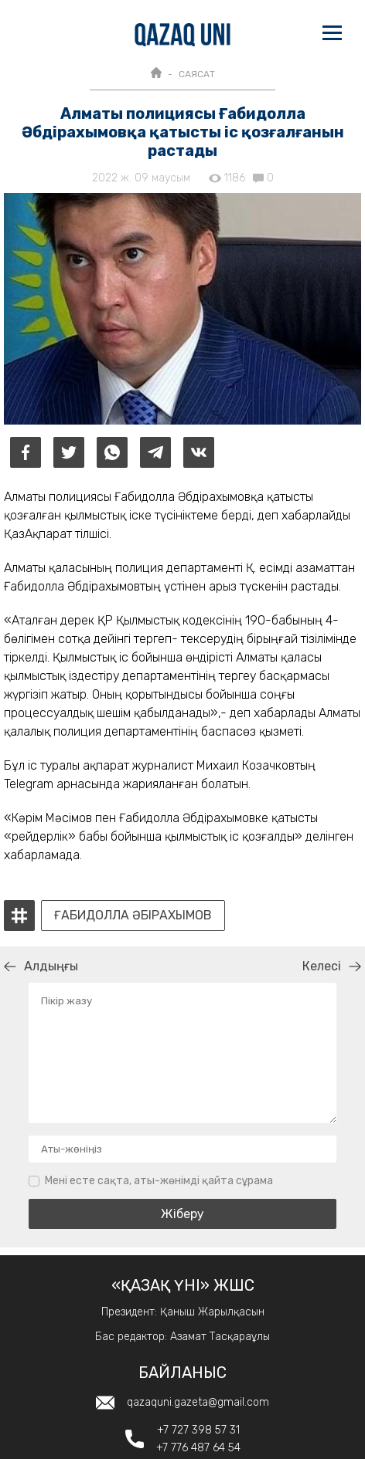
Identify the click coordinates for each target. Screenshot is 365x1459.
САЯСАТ (197, 74)
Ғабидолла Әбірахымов (133, 915)
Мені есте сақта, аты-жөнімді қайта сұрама (159, 1180)
